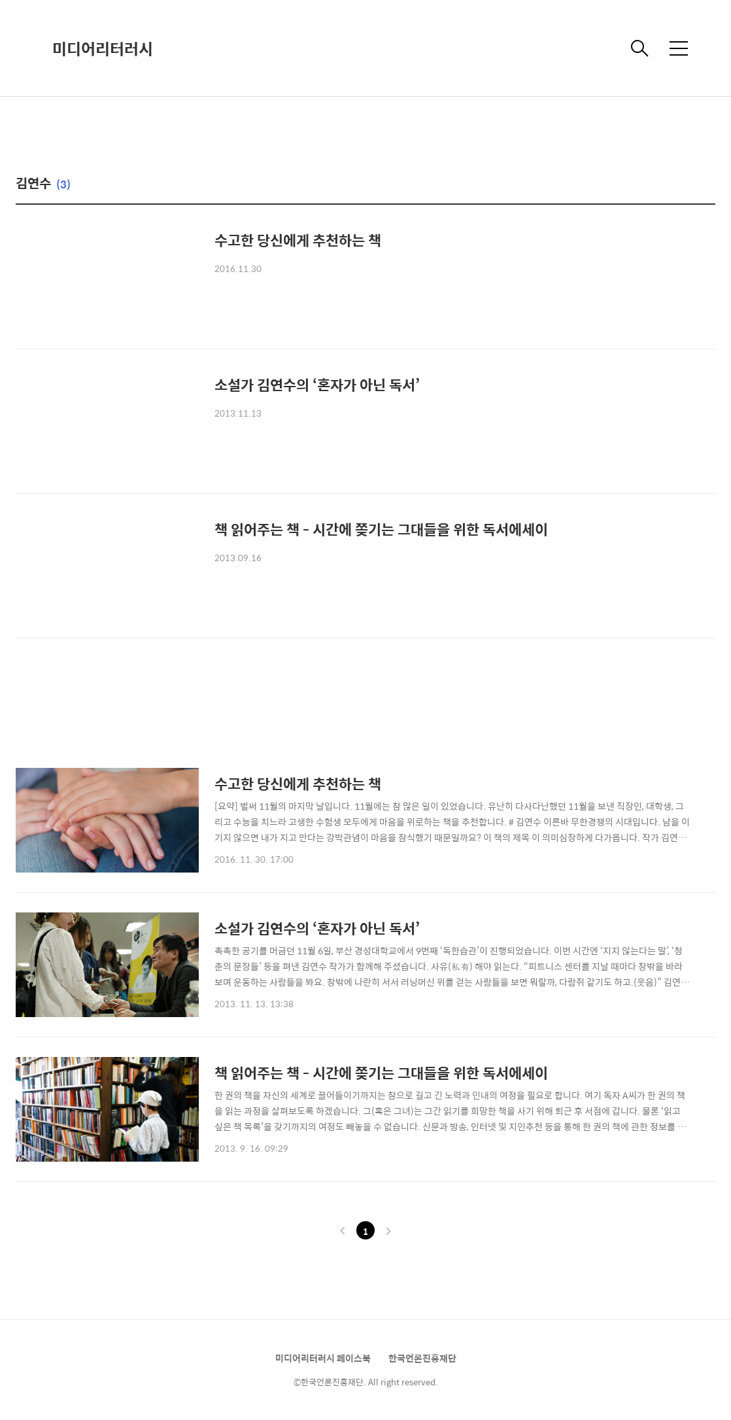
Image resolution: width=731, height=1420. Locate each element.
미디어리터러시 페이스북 (323, 1358)
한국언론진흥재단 (422, 1358)
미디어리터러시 (102, 48)
